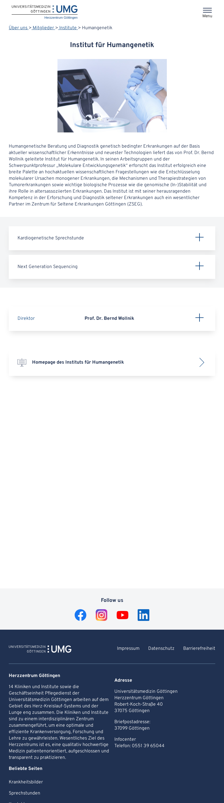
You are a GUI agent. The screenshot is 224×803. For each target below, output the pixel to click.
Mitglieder (43, 28)
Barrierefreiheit (199, 649)
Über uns (19, 28)
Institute (68, 28)
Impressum (128, 649)
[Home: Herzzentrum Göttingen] (45, 12)
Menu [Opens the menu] (207, 16)
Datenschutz (161, 649)
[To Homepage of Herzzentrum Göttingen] (40, 650)
